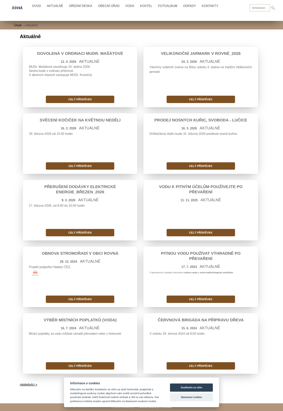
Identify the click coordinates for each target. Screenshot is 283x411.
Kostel (146, 6)
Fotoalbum (167, 6)
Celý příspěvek (80, 99)
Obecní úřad (109, 6)
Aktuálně (55, 6)
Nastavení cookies (191, 397)
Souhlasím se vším (191, 387)
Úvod (36, 6)
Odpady (189, 6)
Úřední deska (80, 6)
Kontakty (210, 6)
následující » (28, 384)
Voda (129, 6)
